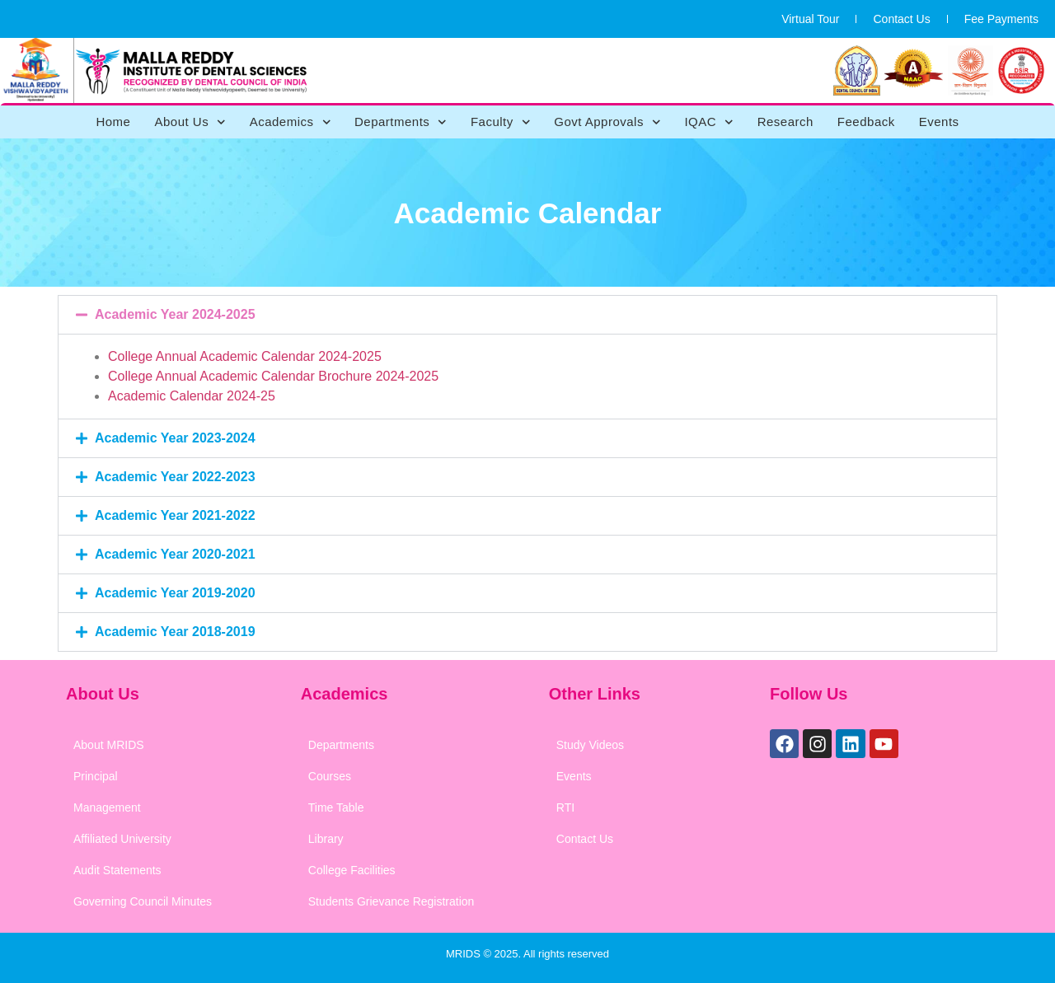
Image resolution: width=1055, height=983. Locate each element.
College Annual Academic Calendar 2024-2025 (245, 356)
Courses (329, 776)
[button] (527, 315)
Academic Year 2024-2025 (175, 314)
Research (785, 122)
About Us (189, 122)
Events (939, 122)
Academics (290, 122)
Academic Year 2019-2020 (175, 593)
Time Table (336, 807)
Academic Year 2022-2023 (175, 477)
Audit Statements (117, 870)
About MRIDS (108, 744)
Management (107, 807)
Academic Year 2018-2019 (175, 632)
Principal (95, 776)
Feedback (866, 122)
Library (326, 838)
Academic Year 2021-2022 (175, 515)
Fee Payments (1001, 19)
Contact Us (901, 19)
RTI (565, 807)
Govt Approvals (607, 122)
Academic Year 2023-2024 (175, 438)
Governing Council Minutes (142, 901)
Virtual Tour (810, 19)
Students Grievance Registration (391, 901)
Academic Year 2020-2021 (175, 554)
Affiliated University (122, 838)
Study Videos (590, 744)
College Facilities (352, 870)
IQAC (708, 122)
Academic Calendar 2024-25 (191, 396)
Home (113, 122)
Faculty (500, 122)
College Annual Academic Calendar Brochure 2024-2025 (273, 376)
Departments (400, 122)
